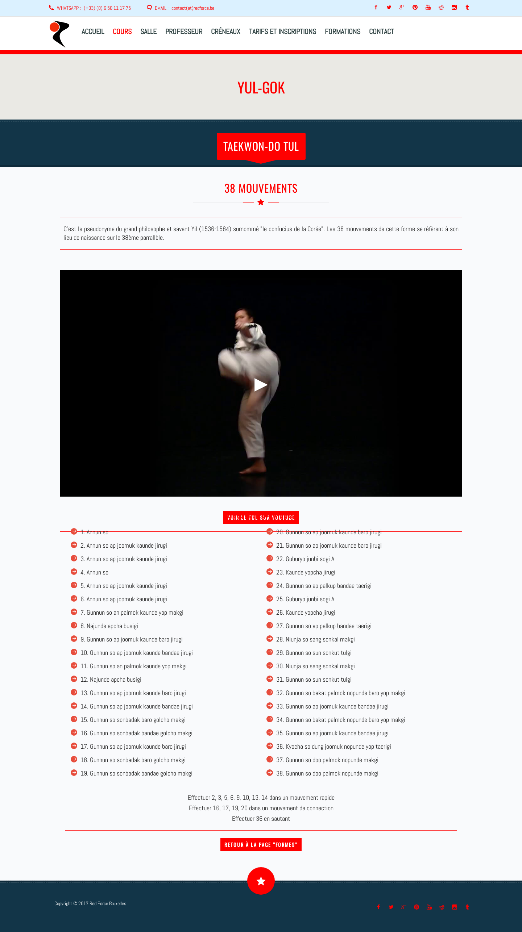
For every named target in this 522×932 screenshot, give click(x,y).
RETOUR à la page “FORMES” (261, 844)
